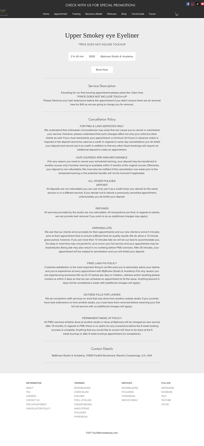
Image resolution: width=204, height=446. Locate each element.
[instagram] (192, 4)
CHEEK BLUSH (81, 392)
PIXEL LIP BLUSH (82, 400)
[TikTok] (197, 4)
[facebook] (187, 4)
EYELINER (79, 396)
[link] (102, 69)
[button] (61, 14)
